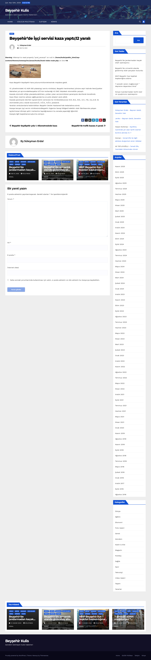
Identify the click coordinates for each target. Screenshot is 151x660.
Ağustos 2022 (121, 372)
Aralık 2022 (120, 361)
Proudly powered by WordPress (15, 655)
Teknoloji (119, 572)
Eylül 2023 (119, 311)
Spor (117, 567)
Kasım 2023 (120, 300)
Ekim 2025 (119, 172)
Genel (12, 33)
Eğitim (17, 161)
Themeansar (44, 655)
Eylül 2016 (119, 489)
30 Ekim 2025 (121, 623)
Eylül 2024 (119, 244)
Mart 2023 (119, 344)
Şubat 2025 (120, 216)
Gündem (17, 164)
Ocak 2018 (119, 478)
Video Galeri (120, 578)
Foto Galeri (31, 161)
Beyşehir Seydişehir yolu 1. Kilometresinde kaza (33, 126)
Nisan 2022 (120, 389)
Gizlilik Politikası (26, 22)
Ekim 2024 (119, 239)
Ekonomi (23, 161)
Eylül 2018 (119, 450)
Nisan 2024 (120, 272)
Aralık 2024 (120, 228)
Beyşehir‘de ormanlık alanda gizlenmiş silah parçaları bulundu (57, 170)
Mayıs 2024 (119, 267)
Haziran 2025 (120, 194)
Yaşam (23, 164)
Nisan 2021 (119, 422)
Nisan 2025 (120, 205)
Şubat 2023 (120, 350)
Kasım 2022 (120, 367)
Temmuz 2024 (121, 255)
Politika (93, 164)
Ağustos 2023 (121, 317)
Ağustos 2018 (120, 456)
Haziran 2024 (120, 261)
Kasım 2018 (120, 444)
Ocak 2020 (119, 428)
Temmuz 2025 (121, 189)
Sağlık (117, 561)
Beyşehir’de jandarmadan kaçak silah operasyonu (21, 170)
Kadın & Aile (120, 545)
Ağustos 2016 (120, 494)
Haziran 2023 (120, 328)
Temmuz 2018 (121, 461)
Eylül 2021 (119, 400)
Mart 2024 (119, 278)
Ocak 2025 (119, 222)
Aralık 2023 (120, 294)
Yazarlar (118, 589)
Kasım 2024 (120, 233)
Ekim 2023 (119, 305)
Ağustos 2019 (120, 439)
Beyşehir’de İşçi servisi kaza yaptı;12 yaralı (49, 38)
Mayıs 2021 (119, 417)
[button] (140, 22)
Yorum (10, 199)
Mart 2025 (119, 211)
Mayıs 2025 (119, 200)
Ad (9, 243)
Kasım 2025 (120, 166)
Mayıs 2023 (120, 333)
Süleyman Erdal (25, 45)
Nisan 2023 (120, 339)
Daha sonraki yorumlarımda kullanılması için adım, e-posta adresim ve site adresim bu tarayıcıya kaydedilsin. (55, 280)
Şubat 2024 (120, 283)
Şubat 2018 (119, 472)
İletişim (43, 22)
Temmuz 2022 (121, 378)
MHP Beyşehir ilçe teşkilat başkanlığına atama (91, 170)
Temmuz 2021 (121, 406)
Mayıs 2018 (119, 467)
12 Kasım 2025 (16, 623)
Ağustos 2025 (121, 183)
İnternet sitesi (13, 268)
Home (10, 22)
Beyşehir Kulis (17, 10)
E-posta (11, 255)
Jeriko (117, 118)
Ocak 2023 (119, 355)
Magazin (118, 550)
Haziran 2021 (120, 411)
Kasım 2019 (120, 433)
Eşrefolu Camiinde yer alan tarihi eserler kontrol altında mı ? (128, 130)
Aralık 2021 (119, 394)
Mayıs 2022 (120, 383)
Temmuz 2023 (121, 322)
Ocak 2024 (119, 289)
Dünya (11, 161)
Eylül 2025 (119, 178)
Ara (116, 33)
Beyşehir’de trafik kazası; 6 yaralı (89, 126)
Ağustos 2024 (121, 250)
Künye (54, 22)
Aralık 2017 (119, 483)
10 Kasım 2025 (86, 623)
